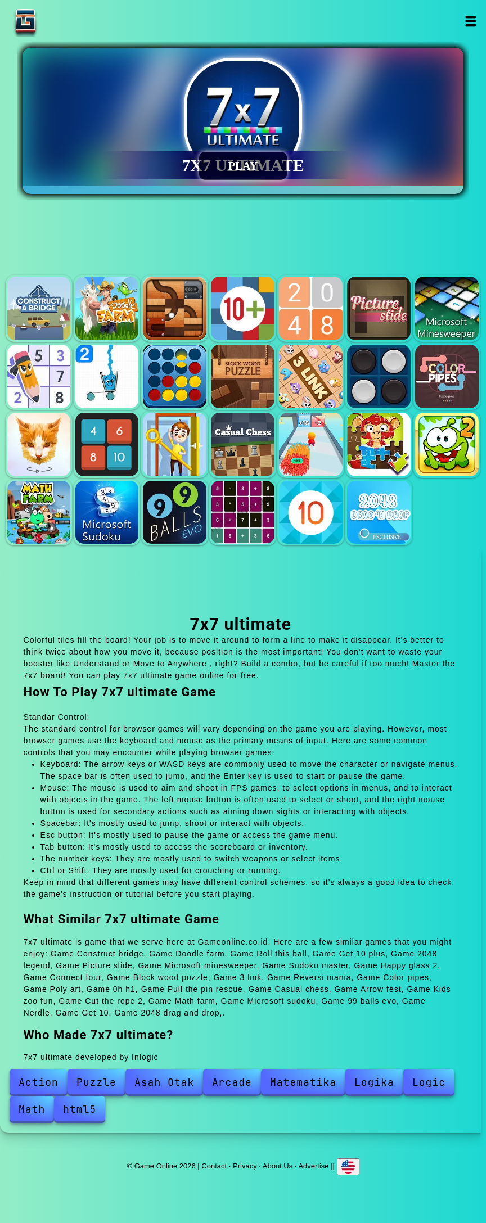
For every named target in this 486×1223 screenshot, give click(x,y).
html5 (79, 1109)
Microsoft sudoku (107, 512)
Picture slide (379, 308)
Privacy (245, 1165)
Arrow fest (311, 444)
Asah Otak (164, 1082)
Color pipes (447, 376)
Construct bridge (39, 308)
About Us (277, 1165)
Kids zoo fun (379, 444)
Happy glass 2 (107, 376)
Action (38, 1082)
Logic (429, 1082)
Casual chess (242, 444)
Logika (374, 1082)
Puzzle (96, 1082)
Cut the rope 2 (447, 444)
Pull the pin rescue (174, 444)
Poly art (39, 444)
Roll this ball (174, 308)
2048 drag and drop (379, 512)
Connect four (174, 376)
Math (32, 1109)
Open (470, 21)
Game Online (60, 21)
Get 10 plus (242, 308)
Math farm (39, 512)
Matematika (303, 1082)
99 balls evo (174, 512)
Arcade (232, 1082)
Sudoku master (39, 376)
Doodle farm (107, 308)
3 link (311, 376)
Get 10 (311, 512)
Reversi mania (379, 376)
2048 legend (311, 308)
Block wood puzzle (242, 376)
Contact (214, 1165)
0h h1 (107, 444)
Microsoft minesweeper (447, 308)
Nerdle (242, 512)
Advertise (313, 1165)
